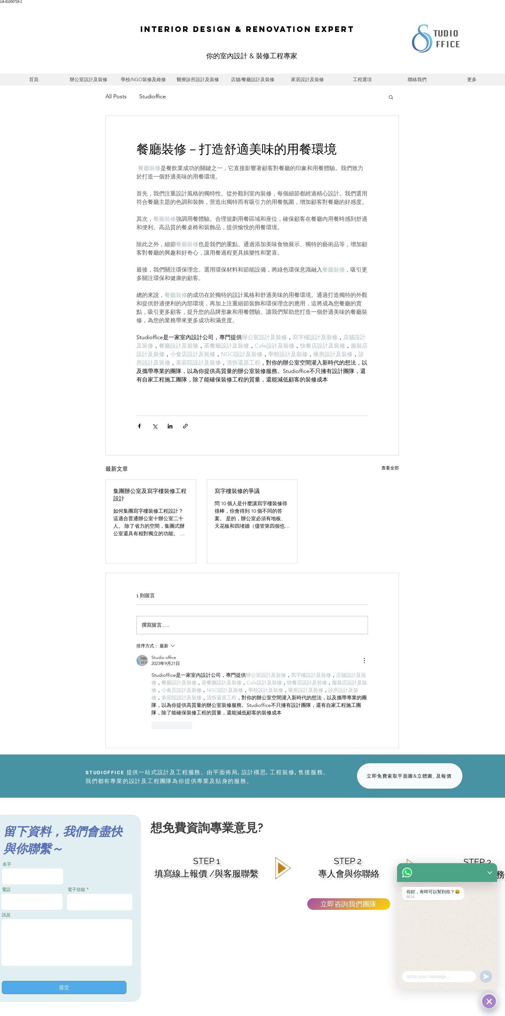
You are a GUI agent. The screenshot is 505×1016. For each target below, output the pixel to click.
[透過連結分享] (185, 426)
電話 (6, 889)
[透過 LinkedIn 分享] (170, 426)
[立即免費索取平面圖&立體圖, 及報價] (409, 776)
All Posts (116, 96)
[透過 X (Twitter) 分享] (155, 426)
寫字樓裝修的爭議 (237, 491)
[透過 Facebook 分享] (139, 426)
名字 (7, 864)
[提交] (64, 987)
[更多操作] (364, 660)
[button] (391, 96)
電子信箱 (76, 889)
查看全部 (390, 468)
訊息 (6, 915)
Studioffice (152, 96)
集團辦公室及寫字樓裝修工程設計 (149, 495)
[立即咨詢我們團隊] (348, 904)
